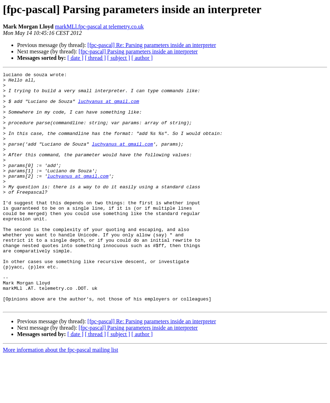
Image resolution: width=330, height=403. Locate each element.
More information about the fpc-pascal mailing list (60, 397)
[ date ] (75, 58)
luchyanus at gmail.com (108, 107)
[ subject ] (118, 58)
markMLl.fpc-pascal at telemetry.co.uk (99, 26)
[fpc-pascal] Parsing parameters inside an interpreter (138, 51)
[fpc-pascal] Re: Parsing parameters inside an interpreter (151, 45)
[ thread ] (95, 58)
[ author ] (142, 58)
